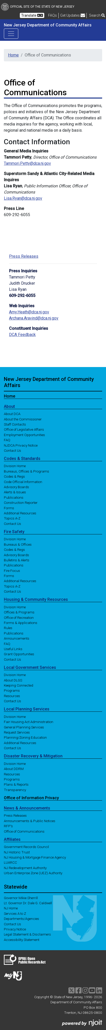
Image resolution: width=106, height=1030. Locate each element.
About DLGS (13, 680)
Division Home (15, 466)
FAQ (7, 440)
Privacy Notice (15, 929)
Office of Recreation (19, 617)
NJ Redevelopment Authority (25, 867)
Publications (13, 497)
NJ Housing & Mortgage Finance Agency (35, 857)
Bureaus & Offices (18, 544)
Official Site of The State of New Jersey (37, 6)
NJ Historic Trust (17, 852)
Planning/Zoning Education (25, 737)
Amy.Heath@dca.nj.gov (29, 312)
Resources (12, 696)
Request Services (17, 732)
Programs (12, 690)
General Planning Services (24, 727)
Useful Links (13, 649)
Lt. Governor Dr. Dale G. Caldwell (28, 903)
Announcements (16, 638)
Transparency (15, 789)
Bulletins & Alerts (16, 560)
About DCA (12, 414)
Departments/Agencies (21, 919)
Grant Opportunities (19, 654)
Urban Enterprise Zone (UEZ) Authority (33, 873)
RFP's (8, 826)
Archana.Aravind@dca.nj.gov (33, 318)
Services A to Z (15, 913)
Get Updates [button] (72, 15)
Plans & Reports (16, 784)
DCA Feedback (22, 334)
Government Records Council (26, 847)
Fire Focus (12, 570)
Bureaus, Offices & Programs (26, 471)
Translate (32, 15)
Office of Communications (24, 831)
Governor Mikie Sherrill (21, 898)
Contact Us (12, 450)
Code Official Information (23, 481)
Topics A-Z (12, 518)
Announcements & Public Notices (29, 821)
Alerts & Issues (15, 492)
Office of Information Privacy (31, 797)
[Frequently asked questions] (52, 15)
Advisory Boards (16, 487)
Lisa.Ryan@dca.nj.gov (23, 198)
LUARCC (10, 862)
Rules (8, 628)
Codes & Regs (14, 476)
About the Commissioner (23, 419)
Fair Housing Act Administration (28, 722)
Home (13, 55)
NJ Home (11, 908)
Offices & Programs (19, 612)
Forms (9, 508)
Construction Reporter (21, 502)
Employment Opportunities (24, 434)
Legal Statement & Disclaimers (27, 934)
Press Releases (23, 256)
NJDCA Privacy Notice (21, 445)
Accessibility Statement (21, 939)
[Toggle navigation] (11, 33)
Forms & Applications (20, 623)
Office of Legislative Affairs (24, 429)
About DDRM (14, 769)
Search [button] (97, 15)
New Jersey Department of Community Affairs (48, 25)
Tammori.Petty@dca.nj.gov (27, 163)
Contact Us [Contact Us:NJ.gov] (12, 924)
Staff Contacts (15, 424)
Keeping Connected (18, 685)
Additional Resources (20, 513)
